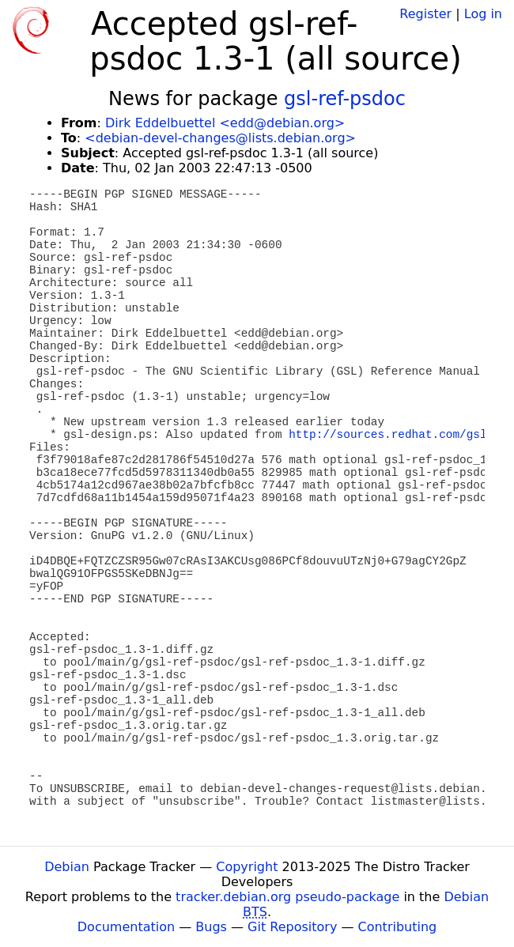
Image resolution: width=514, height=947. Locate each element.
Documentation (126, 926)
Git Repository (292, 926)
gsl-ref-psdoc (345, 99)
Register (425, 13)
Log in (483, 13)
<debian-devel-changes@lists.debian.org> (220, 137)
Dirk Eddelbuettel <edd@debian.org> (225, 122)
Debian (66, 866)
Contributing (397, 926)
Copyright (247, 866)
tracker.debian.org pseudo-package (287, 896)
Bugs (211, 926)
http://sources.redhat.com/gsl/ (391, 434)
